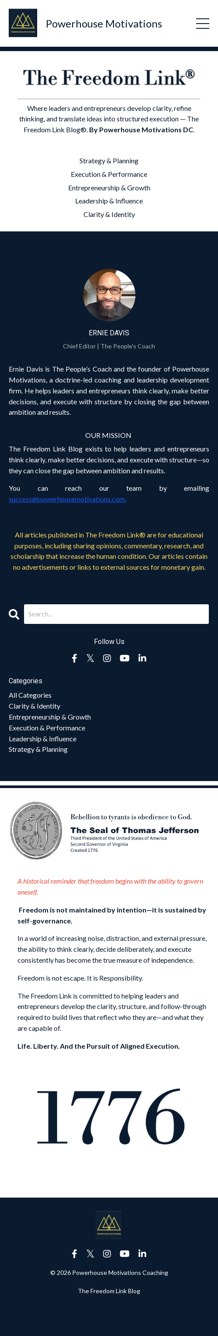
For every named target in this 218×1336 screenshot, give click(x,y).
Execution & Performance (109, 174)
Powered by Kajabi (109, 1313)
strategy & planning (38, 749)
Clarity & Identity (109, 214)
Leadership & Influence (109, 200)
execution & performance (47, 727)
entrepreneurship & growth (50, 717)
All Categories (30, 695)
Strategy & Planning (109, 160)
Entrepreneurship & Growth (109, 187)
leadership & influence (42, 738)
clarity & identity (34, 706)
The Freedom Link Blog (109, 1291)
